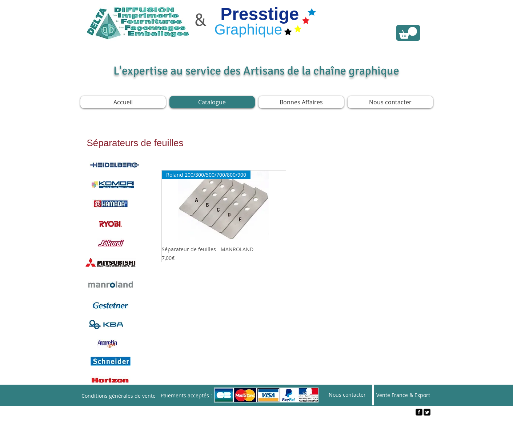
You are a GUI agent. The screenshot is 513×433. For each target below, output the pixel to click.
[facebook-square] (419, 412)
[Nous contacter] (347, 395)
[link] (408, 33)
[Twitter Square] (427, 412)
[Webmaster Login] (257, 424)
